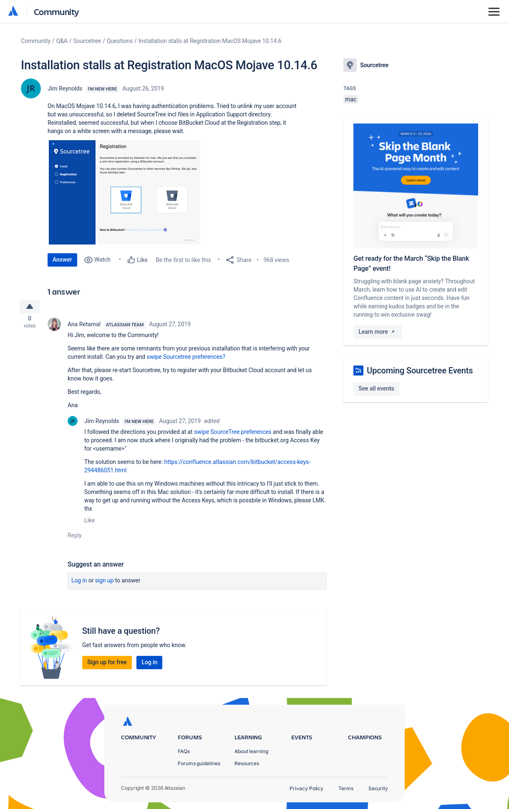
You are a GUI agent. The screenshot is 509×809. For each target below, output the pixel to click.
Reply (75, 537)
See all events (376, 388)
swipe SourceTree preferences (233, 434)
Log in (79, 583)
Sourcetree (87, 41)
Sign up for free (107, 664)
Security (378, 788)
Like (89, 522)
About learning (251, 751)
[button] (124, 192)
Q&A (62, 41)
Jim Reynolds (65, 88)
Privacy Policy (306, 788)
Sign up (104, 583)
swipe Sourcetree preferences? (185, 359)
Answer (62, 259)
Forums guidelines (199, 763)
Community (56, 11)
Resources (246, 763)
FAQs (184, 751)
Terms (345, 788)
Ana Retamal (84, 326)
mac (350, 99)
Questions (120, 41)
